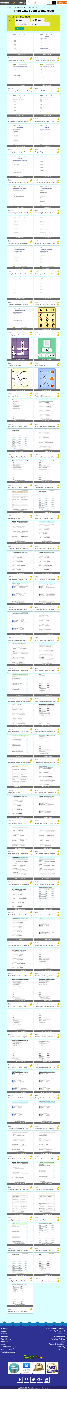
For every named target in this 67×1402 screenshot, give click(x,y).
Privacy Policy (59, 1347)
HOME (9, 7)
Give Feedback (59, 1336)
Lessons (4, 1342)
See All (20, 29)
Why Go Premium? (57, 1331)
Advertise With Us (58, 1339)
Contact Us (60, 1334)
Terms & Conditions (57, 1344)
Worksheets (6, 1339)
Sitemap (61, 1349)
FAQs (63, 1342)
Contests (4, 1344)
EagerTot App (7, 1349)
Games (4, 1331)
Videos (4, 1334)
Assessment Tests (8, 1347)
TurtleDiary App (8, 1352)
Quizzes (4, 1336)
